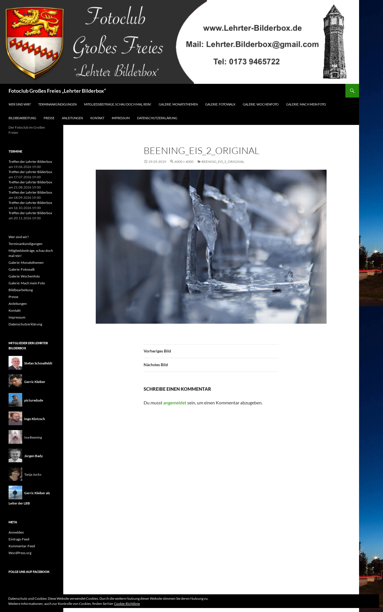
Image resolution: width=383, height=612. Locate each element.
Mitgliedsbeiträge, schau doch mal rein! (117, 104)
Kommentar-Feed (22, 546)
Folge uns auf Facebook (29, 572)
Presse (49, 118)
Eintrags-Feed (19, 539)
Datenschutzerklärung (157, 118)
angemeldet (174, 402)
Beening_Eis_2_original (222, 161)
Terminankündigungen (57, 104)
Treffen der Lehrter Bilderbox (30, 161)
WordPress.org (20, 553)
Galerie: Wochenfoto (261, 104)
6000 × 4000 (183, 161)
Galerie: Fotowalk (220, 104)
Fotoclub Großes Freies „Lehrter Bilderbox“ (57, 91)
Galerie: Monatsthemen (178, 104)
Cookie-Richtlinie (127, 603)
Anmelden (16, 532)
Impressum (121, 118)
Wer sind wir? (20, 104)
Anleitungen (72, 118)
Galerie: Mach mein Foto (306, 104)
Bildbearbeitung (22, 118)
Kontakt (97, 118)
